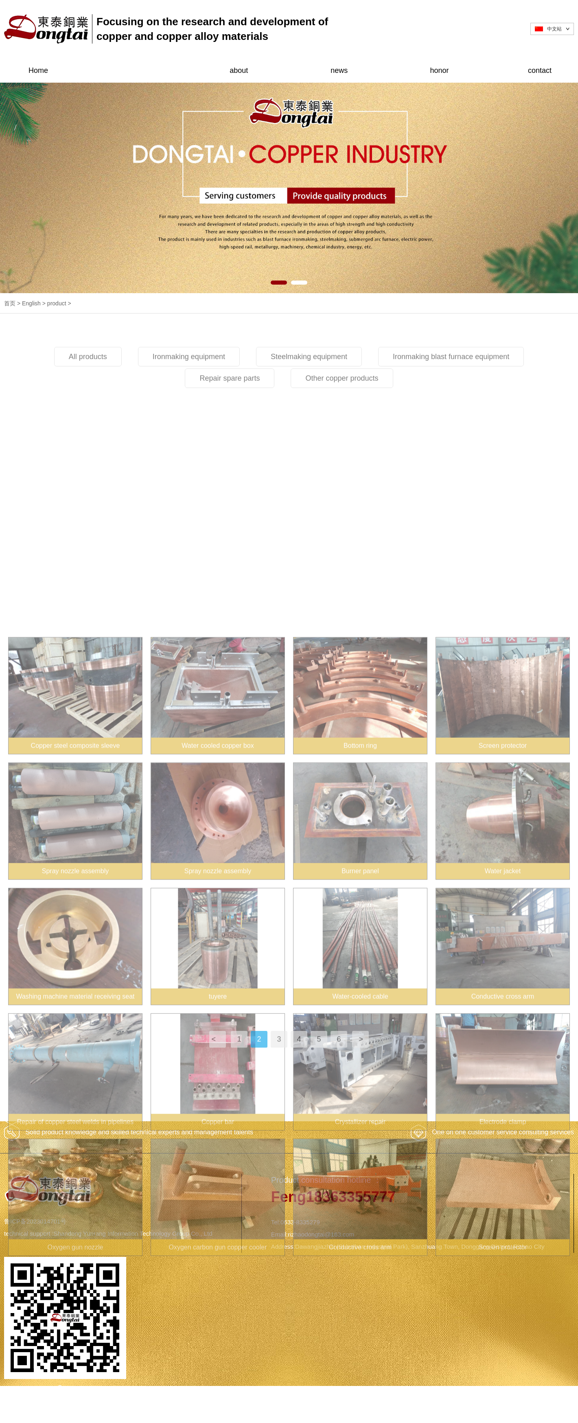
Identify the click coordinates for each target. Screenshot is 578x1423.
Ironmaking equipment (189, 382)
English (31, 303)
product (138, 70)
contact (540, 70)
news (339, 70)
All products (88, 382)
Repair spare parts (229, 403)
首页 (9, 303)
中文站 (554, 29)
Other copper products (341, 403)
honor (439, 70)
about (239, 70)
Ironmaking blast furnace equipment (451, 382)
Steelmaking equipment (309, 382)
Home (38, 70)
